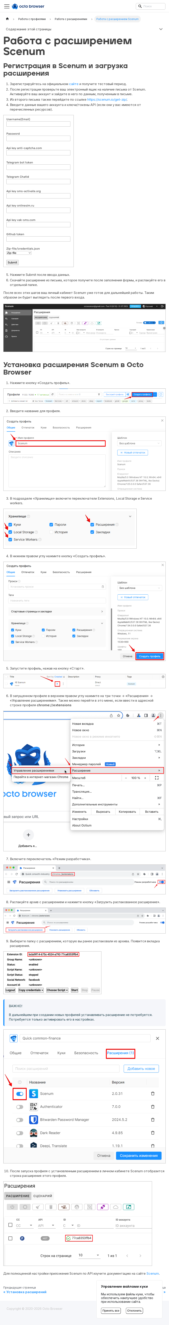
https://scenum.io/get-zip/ (107, 99)
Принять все (111, 1310)
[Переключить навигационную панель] (7, 6)
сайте (74, 84)
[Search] (150, 6)
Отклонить (134, 1310)
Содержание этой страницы (28, 29)
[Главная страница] (7, 19)
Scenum (153, 1273)
